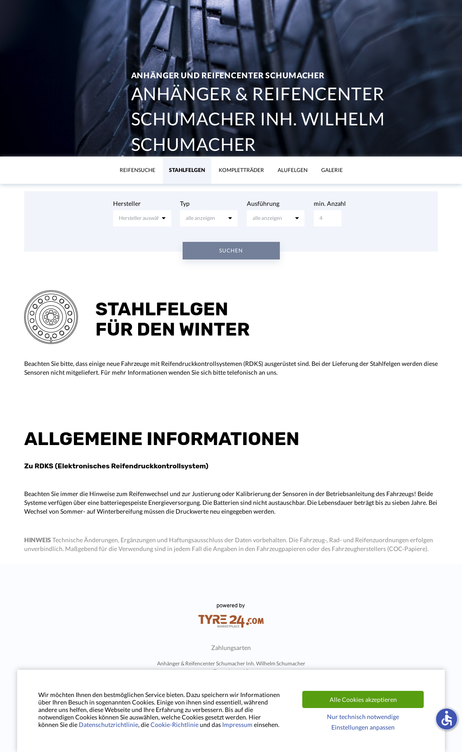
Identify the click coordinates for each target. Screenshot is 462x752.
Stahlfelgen (187, 170)
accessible (446, 718)
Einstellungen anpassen (363, 727)
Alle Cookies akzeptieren (363, 699)
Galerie (332, 170)
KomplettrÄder (241, 170)
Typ (185, 203)
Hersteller (127, 203)
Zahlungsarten (231, 647)
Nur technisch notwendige (363, 716)
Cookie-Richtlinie (174, 724)
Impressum (237, 724)
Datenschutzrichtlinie (108, 724)
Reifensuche (137, 170)
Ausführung (263, 203)
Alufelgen (293, 170)
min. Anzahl (330, 203)
